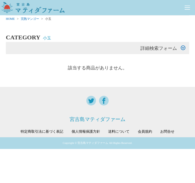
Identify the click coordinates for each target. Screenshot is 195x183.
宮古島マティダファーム (97, 119)
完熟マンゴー (30, 19)
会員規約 (145, 131)
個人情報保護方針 (86, 131)
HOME (10, 19)
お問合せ (167, 131)
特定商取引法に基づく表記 (42, 131)
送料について (118, 131)
